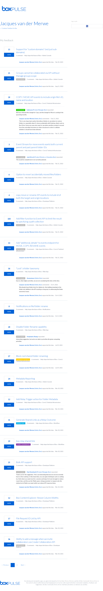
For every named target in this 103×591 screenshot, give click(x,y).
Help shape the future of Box (32, 55)
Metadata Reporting (25, 378)
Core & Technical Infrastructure (51, 103)
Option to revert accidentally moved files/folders (38, 174)
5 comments (30, 79)
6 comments (19, 271)
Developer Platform (49, 201)
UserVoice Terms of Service (66, 581)
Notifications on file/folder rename (32, 306)
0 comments (19, 150)
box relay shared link (25, 441)
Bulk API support (24, 462)
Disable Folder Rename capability (31, 326)
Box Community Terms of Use (89, 581)
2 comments (19, 465)
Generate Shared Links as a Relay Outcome (36, 419)
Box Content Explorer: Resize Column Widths (37, 497)
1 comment (19, 55)
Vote (9, 55)
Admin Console (46, 55)
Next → (23, 565)
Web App (45, 271)
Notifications (46, 309)
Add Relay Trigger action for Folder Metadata (37, 399)
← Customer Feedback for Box (8, 28)
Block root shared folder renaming (32, 356)
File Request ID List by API (28, 518)
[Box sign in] (87, 26)
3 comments (30, 225)
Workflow (57, 423)
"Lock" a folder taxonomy (27, 268)
